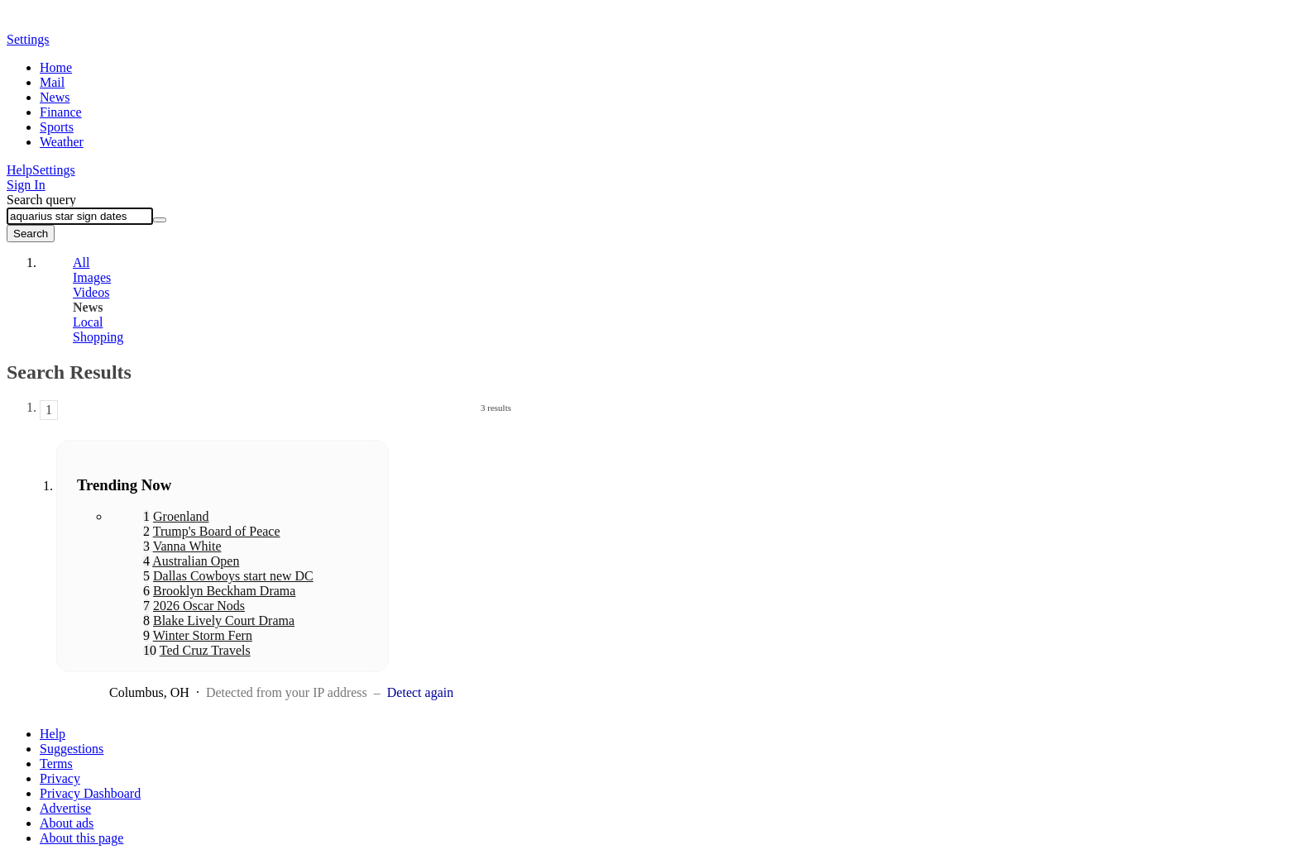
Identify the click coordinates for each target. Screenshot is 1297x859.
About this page (81, 838)
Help (19, 170)
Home (56, 67)
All (81, 262)
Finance (61, 112)
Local (88, 322)
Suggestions (71, 749)
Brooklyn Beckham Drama (224, 591)
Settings (53, 170)
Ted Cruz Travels (205, 650)
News (54, 97)
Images (92, 277)
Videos (91, 292)
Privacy (60, 778)
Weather (62, 142)
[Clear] (159, 219)
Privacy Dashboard (90, 793)
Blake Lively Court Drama (223, 620)
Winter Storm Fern (202, 635)
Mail (52, 82)
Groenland (181, 516)
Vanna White (187, 546)
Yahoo (101, 22)
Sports (57, 127)
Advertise (65, 808)
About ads (66, 823)
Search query (41, 200)
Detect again (420, 692)
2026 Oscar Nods (199, 606)
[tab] (275, 262)
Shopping (98, 337)
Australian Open (195, 561)
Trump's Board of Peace (216, 531)
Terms (56, 763)
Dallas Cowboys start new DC (233, 576)
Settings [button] (28, 39)
